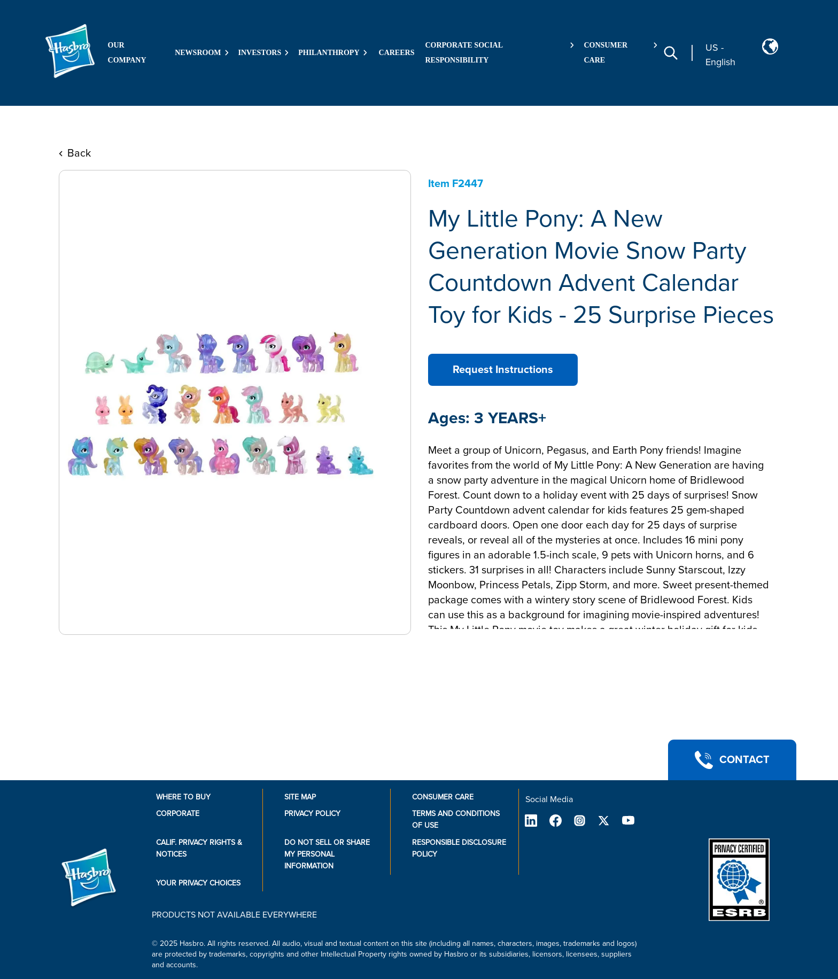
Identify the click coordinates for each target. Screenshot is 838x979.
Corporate (177, 813)
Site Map (300, 797)
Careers (397, 53)
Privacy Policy (312, 813)
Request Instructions (503, 369)
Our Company (127, 52)
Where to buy (183, 797)
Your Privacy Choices (198, 883)
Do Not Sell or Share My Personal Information (327, 854)
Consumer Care (443, 797)
